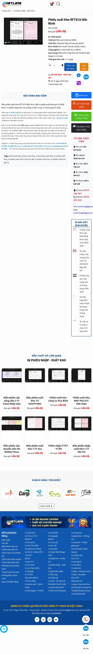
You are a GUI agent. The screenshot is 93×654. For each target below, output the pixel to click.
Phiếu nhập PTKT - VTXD (58, 447)
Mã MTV (28, 539)
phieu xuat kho (28, 156)
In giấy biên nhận (55, 571)
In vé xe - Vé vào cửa (56, 581)
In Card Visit (30, 532)
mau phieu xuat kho (44, 156)
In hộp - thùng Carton (81, 571)
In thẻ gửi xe (76, 532)
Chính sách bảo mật (10, 562)
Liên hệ (5, 543)
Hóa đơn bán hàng (33, 548)
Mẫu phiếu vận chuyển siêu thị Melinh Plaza (11, 448)
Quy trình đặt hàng (10, 581)
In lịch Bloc (76, 565)
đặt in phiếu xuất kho (40, 159)
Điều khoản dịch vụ (10, 546)
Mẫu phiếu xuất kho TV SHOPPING (35, 400)
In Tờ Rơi (29, 574)
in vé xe (47, 146)
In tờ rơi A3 (30, 542)
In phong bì (76, 561)
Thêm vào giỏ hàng (70, 67)
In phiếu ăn (76, 568)
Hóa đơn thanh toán (57, 584)
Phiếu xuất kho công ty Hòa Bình (58, 399)
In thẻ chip (53, 574)
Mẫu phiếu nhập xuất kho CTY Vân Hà (81, 448)
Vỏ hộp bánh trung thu (81, 587)
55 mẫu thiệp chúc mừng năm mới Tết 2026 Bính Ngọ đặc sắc (84, 261)
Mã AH (51, 539)
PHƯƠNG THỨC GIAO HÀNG (81, 128)
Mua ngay (84, 67)
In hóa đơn (53, 548)
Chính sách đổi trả (9, 549)
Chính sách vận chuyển (11, 559)
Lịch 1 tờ (75, 558)
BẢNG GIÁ (81, 95)
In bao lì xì (29, 561)
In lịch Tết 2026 (31, 545)
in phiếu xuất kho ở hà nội (19, 159)
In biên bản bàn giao (57, 590)
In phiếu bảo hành (56, 587)
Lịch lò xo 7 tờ (31, 536)
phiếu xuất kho (14, 156)
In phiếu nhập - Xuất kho (24, 10)
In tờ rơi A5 (53, 542)
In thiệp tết (53, 577)
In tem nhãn (30, 581)
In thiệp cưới (76, 555)
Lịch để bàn (53, 532)
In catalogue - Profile (34, 590)
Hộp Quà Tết (77, 581)
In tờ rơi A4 (30, 565)
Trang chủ (6, 10)
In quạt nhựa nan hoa (80, 584)
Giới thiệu (6, 540)
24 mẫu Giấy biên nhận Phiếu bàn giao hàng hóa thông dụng (85, 306)
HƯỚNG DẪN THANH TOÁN (81, 116)
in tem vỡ (52, 545)
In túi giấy (29, 571)
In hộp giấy (53, 536)
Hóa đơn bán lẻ (31, 577)
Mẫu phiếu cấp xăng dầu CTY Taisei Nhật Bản (12, 400)
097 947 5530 (56, 74)
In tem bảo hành (32, 568)
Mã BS (27, 558)
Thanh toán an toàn (10, 572)
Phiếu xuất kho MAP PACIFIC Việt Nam (81, 400)
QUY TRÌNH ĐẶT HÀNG (81, 105)
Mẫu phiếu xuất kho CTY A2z (35, 447)
